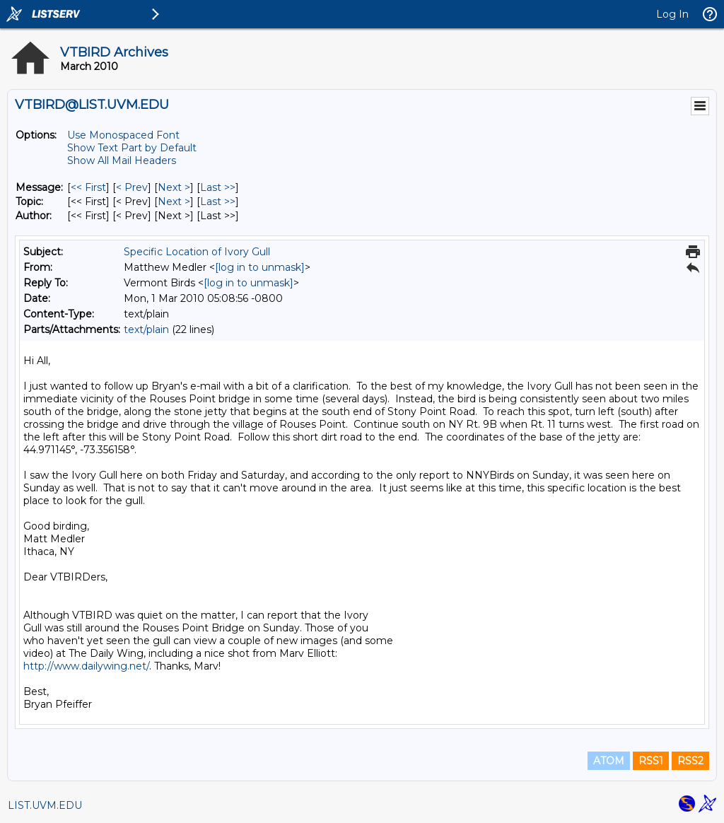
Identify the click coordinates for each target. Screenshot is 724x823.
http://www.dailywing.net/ (86, 666)
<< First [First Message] (88, 187)
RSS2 (690, 760)
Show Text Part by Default (132, 147)
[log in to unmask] (260, 267)
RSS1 (650, 760)
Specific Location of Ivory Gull (197, 251)
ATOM (608, 760)
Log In (672, 14)
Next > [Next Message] (174, 187)
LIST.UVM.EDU (45, 805)
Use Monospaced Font (123, 135)
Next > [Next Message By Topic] (174, 201)
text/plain (146, 329)
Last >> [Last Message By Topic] (217, 201)
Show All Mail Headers (121, 160)
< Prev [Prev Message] (132, 187)
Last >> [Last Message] (217, 187)
